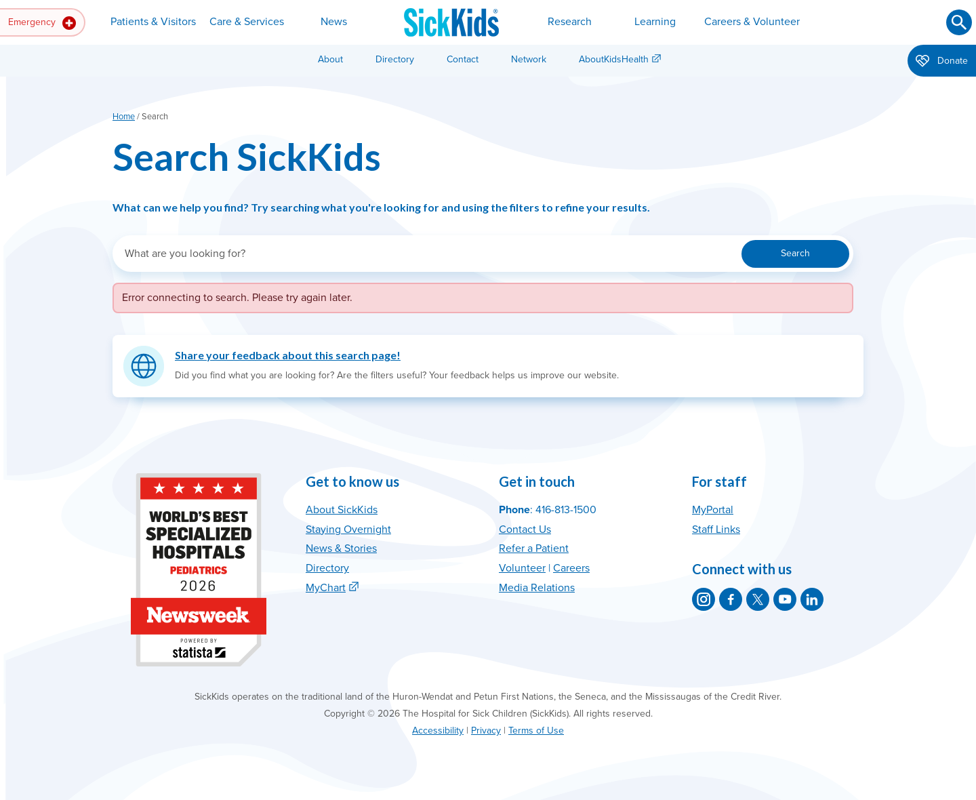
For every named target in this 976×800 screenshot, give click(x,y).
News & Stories (341, 548)
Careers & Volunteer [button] (752, 21)
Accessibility (438, 730)
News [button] (334, 21)
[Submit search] (959, 22)
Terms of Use (536, 730)
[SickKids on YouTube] (784, 599)
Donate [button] (942, 61)
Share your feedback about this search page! (288, 354)
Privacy (486, 730)
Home (124, 116)
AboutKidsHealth (614, 59)
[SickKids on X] (757, 599)
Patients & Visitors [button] (153, 21)
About (330, 59)
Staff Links (716, 529)
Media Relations (537, 588)
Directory (394, 59)
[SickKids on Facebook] (730, 599)
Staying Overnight (348, 529)
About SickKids (342, 510)
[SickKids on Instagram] (703, 599)
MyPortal (712, 510)
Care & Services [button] (246, 21)
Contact (463, 59)
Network (528, 59)
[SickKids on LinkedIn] (812, 599)
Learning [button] (655, 21)
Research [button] (570, 21)
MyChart (326, 588)
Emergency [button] (42, 23)
